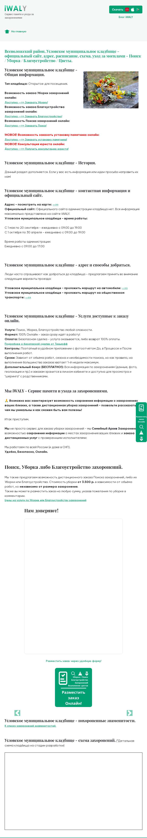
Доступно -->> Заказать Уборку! (26, 102)
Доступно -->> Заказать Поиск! (25, 125)
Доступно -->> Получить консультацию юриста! (36, 149)
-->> (55, 204)
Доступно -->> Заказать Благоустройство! (33, 116)
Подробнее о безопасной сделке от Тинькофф (36, 344)
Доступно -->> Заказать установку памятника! (36, 139)
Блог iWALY (126, 17)
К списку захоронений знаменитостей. (30, 726)
